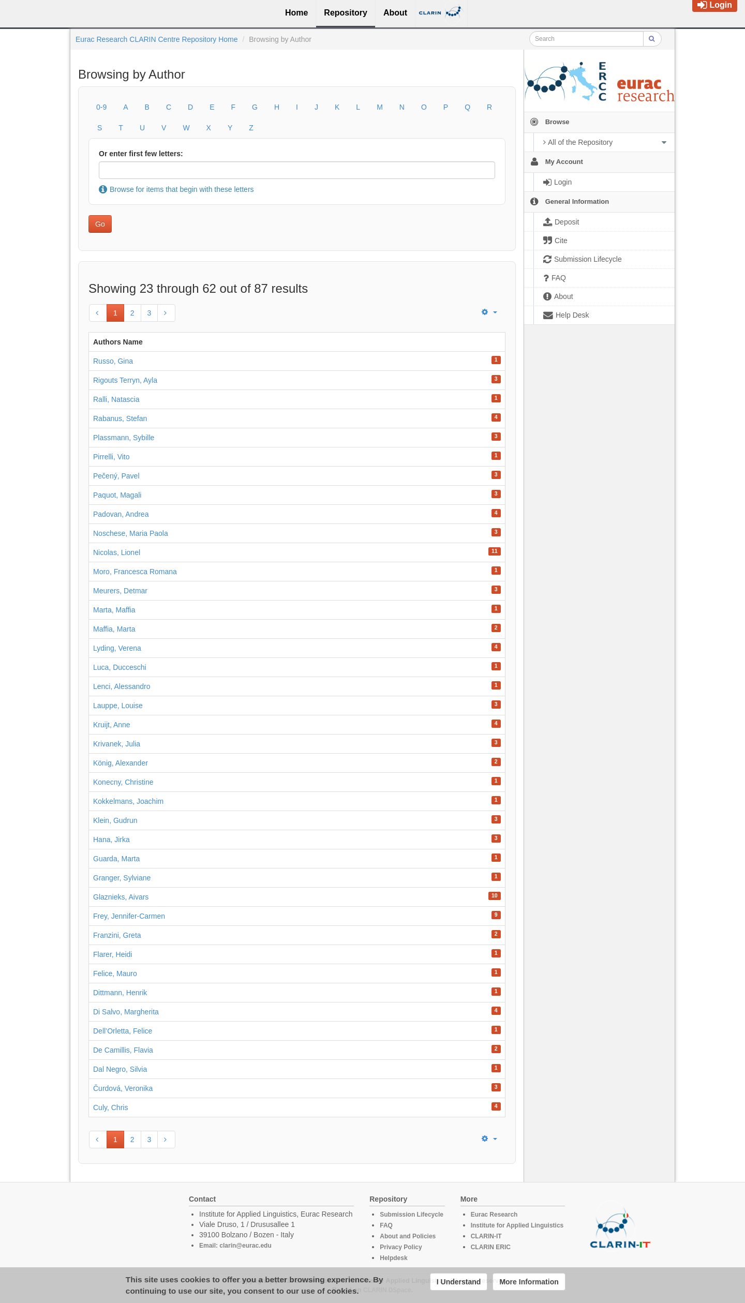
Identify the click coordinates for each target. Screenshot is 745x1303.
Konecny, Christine (123, 782)
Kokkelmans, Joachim (128, 801)
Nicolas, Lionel (116, 552)
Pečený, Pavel (116, 476)
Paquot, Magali (117, 495)
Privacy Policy (401, 1247)
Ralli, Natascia (116, 399)
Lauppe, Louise (118, 705)
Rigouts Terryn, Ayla (125, 380)
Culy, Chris (110, 1107)
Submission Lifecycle (411, 1214)
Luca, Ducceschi (119, 667)
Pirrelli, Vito (111, 457)
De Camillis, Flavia (123, 1050)
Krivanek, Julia (116, 744)
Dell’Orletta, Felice (122, 1031)
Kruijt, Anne (111, 725)
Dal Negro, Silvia (120, 1069)
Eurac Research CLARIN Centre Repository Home (157, 39)
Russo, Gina (113, 361)
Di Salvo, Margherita (126, 1012)
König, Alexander (120, 763)
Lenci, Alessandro (122, 686)
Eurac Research (494, 1214)
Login (714, 5)
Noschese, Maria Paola (130, 533)
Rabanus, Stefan (120, 418)
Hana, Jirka (111, 839)
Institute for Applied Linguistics (517, 1225)
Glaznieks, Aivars (120, 897)
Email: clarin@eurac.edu (235, 1245)
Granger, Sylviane (122, 878)
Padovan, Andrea (120, 514)
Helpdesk (393, 1258)
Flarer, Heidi (112, 954)
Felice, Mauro (115, 973)
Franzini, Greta (117, 935)
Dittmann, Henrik (120, 993)
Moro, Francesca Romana (135, 571)
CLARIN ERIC (491, 1247)
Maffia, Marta (114, 629)
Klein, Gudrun (115, 820)
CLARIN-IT (486, 1236)
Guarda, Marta (116, 859)
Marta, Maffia (114, 610)
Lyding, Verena (117, 648)
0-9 (101, 107)
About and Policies (408, 1236)
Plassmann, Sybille (123, 437)
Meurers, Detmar (120, 591)
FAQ (386, 1225)
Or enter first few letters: (141, 153)
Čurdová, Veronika (123, 1088)
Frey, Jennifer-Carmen (129, 916)
